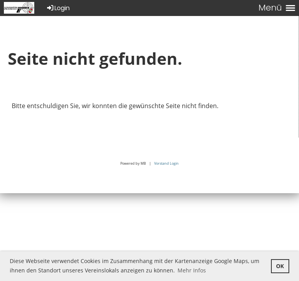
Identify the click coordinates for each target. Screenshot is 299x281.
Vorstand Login (166, 163)
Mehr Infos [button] (192, 270)
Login (58, 8)
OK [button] (280, 266)
